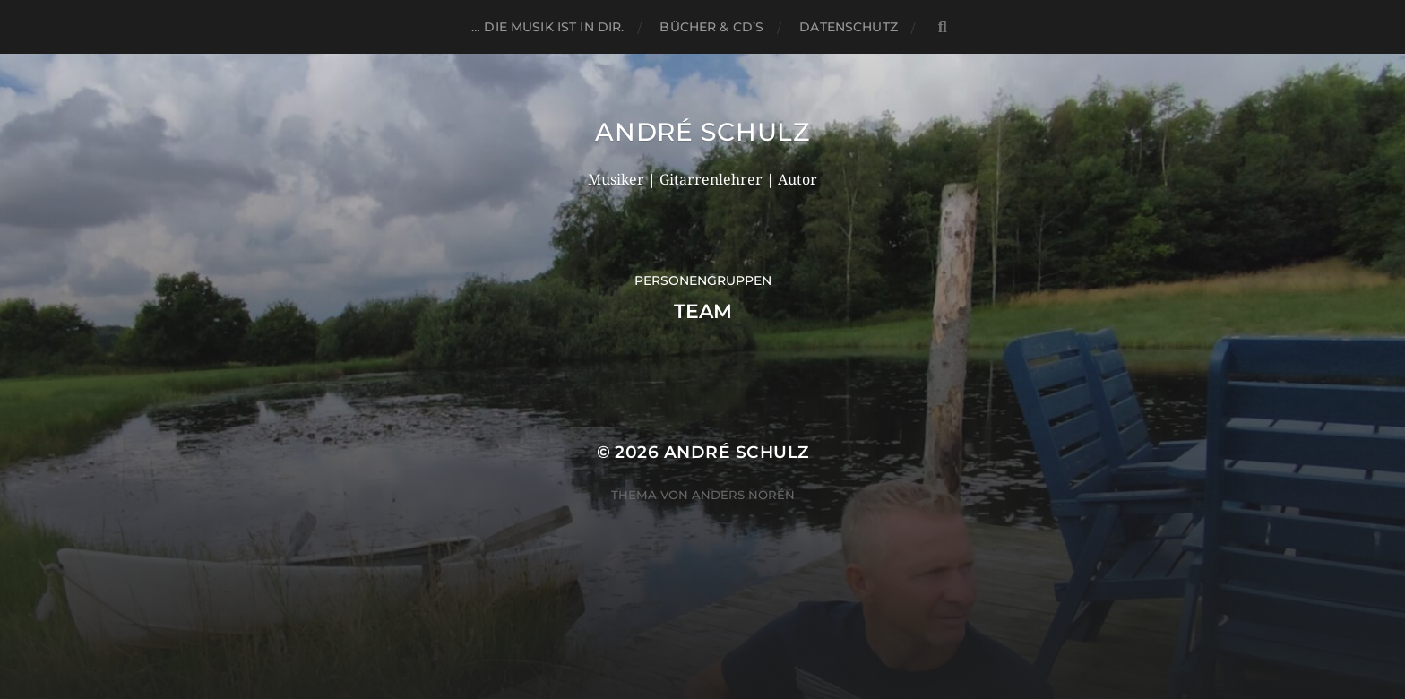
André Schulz (702, 131)
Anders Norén (743, 495)
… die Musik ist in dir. (547, 27)
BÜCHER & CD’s (711, 27)
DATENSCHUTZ (848, 27)
